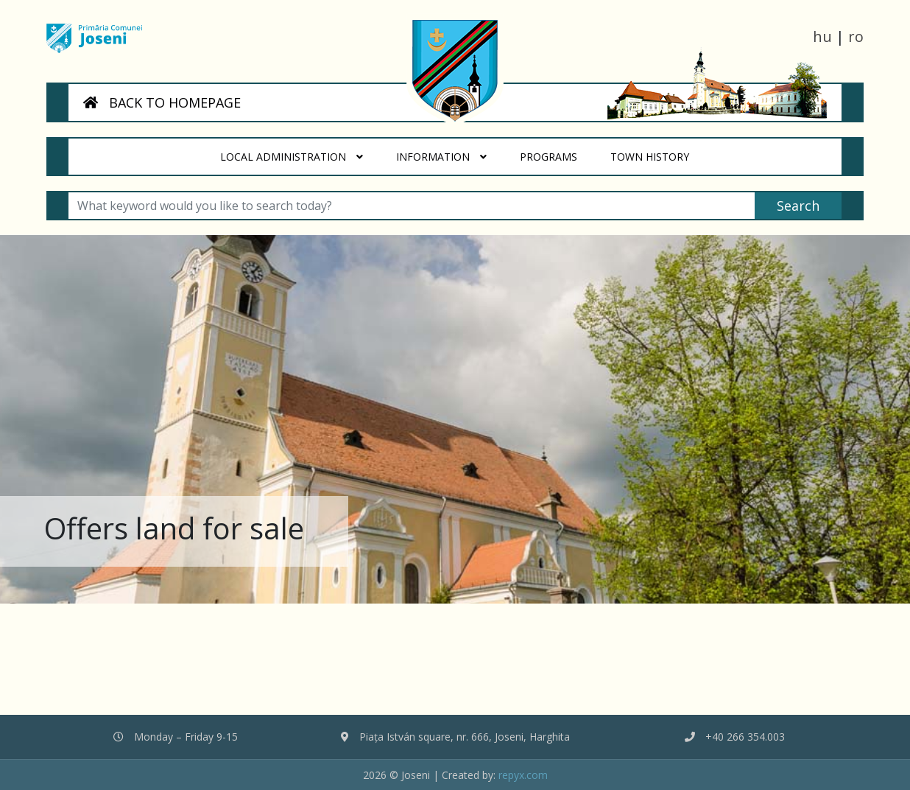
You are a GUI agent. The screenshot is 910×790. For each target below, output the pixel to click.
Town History (657, 151)
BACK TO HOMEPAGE (162, 102)
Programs (556, 151)
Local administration (292, 157)
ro (856, 36)
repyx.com (523, 775)
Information (442, 157)
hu (822, 36)
